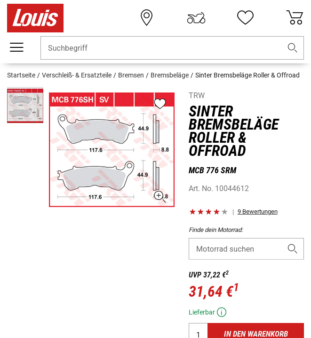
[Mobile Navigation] (16, 47)
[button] (292, 48)
